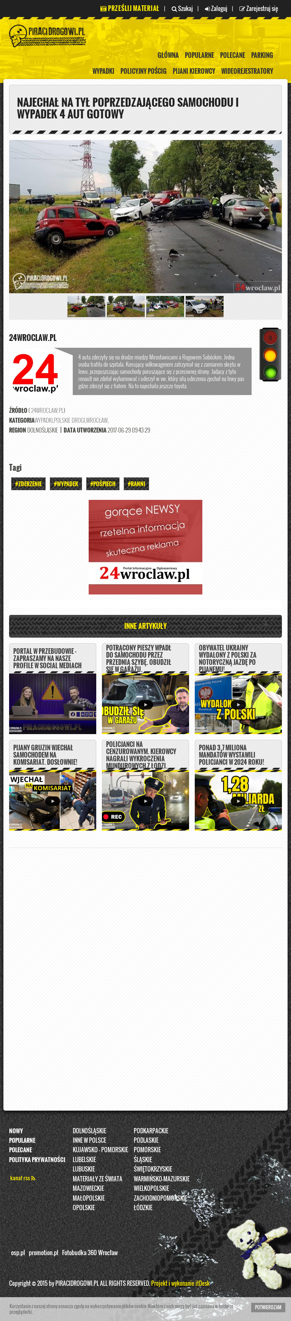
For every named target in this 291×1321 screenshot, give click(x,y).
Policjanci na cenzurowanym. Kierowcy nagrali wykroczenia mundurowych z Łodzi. (141, 755)
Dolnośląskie (89, 1131)
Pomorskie (147, 1150)
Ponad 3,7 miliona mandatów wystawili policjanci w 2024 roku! (231, 755)
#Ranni (136, 484)
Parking (262, 55)
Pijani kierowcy (194, 71)
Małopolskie (89, 1198)
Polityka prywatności (37, 1159)
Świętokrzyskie (153, 1169)
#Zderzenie (28, 484)
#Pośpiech (103, 484)
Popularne (199, 55)
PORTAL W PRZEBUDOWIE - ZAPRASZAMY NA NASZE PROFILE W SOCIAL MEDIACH (47, 658)
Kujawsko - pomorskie (100, 1150)
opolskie (84, 1207)
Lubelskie (84, 1159)
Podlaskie (146, 1140)
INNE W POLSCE (89, 1140)
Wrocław (97, 420)
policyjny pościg (143, 71)
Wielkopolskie (151, 1188)
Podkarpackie (151, 1131)
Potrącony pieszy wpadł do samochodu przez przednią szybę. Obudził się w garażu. (138, 659)
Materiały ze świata (97, 1179)
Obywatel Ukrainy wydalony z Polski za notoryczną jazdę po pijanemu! (228, 659)
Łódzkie (143, 1207)
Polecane (232, 55)
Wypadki (103, 71)
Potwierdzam (268, 1307)
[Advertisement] (145, 972)
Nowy (16, 1131)
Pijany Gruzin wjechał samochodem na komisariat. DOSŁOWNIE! (45, 755)
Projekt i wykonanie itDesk (180, 1283)
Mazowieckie (88, 1188)
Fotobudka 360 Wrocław (90, 1252)
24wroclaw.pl (32, 337)
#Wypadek (66, 484)
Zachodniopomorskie (160, 1198)
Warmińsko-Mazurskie (161, 1179)
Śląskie (143, 1159)
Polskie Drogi (69, 420)
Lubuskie (84, 1169)
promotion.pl (43, 1252)
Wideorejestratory (247, 71)
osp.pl (18, 1252)
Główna (168, 55)
